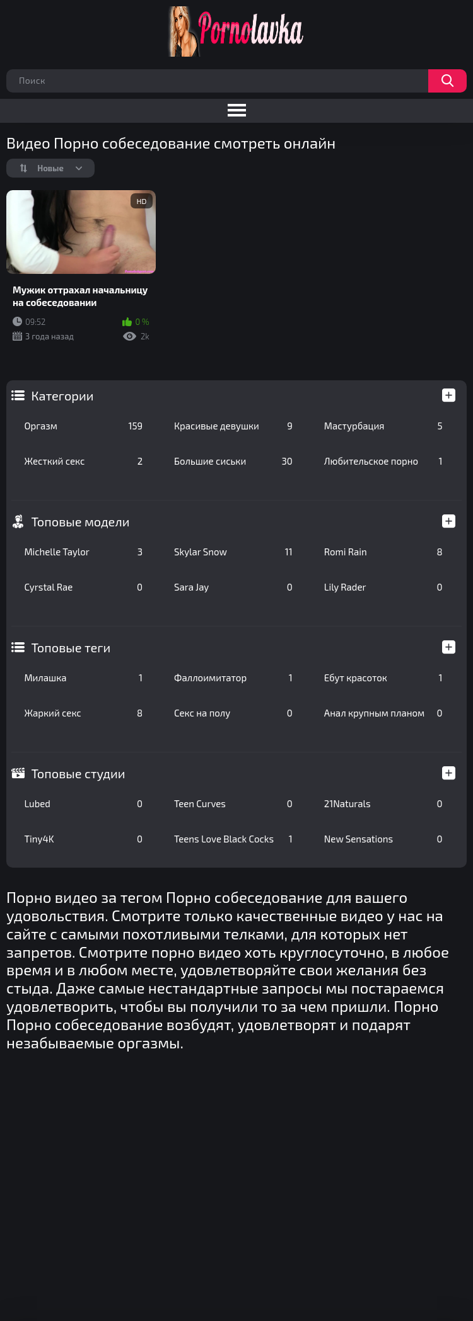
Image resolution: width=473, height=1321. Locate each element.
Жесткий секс (83, 461)
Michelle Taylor (83, 551)
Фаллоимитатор (233, 677)
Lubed (83, 803)
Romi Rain (383, 551)
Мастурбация (383, 425)
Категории (62, 395)
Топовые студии (78, 773)
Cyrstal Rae (83, 586)
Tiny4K (83, 838)
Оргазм (83, 425)
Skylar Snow (233, 551)
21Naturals (383, 803)
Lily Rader (383, 586)
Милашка (83, 677)
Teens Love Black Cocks (233, 838)
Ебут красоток (383, 677)
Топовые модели (80, 521)
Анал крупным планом (383, 712)
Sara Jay (233, 586)
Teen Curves (233, 803)
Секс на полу (233, 712)
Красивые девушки (233, 425)
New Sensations (383, 838)
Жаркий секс (83, 712)
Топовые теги (70, 647)
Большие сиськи (233, 461)
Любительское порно (383, 461)
